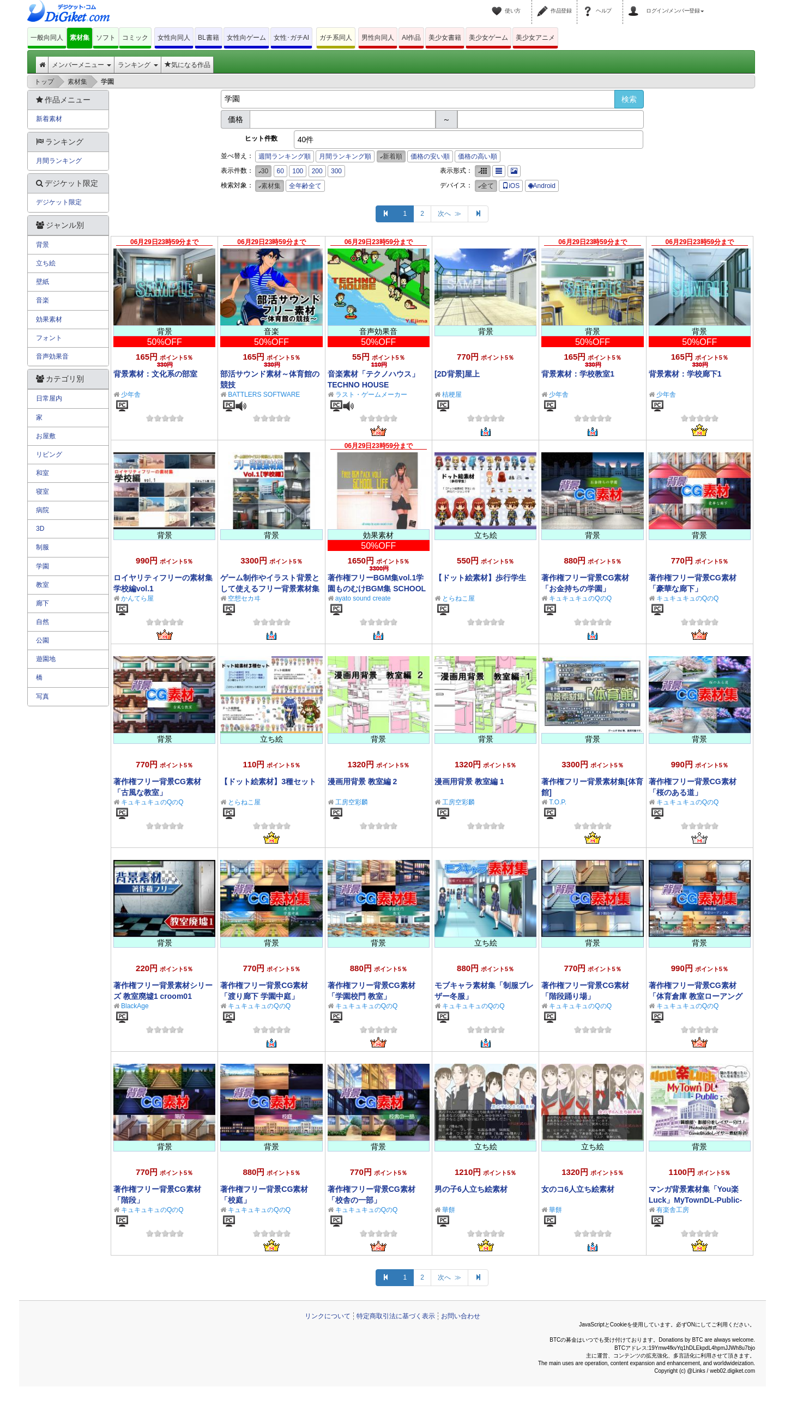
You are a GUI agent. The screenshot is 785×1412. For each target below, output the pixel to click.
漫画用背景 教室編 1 (469, 781)
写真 (42, 696)
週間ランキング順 (284, 156)
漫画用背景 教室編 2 (362, 781)
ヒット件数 (261, 138)
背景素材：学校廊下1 (685, 373)
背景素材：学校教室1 (577, 373)
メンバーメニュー (81, 65)
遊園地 (46, 659)
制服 (42, 547)
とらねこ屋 (458, 598)
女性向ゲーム (246, 37)
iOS (511, 186)
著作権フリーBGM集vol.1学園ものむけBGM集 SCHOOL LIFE (377, 588)
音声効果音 (52, 356)
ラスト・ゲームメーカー (371, 394)
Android (541, 186)
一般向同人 (47, 37)
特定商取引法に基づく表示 (396, 1316)
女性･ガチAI (291, 37)
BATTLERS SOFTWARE (264, 394)
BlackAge (135, 1006)
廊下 (42, 603)
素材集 (79, 37)
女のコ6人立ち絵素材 (577, 1189)
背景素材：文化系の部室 (155, 373)
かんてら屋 (137, 598)
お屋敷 (46, 436)
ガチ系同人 (335, 37)
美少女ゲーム (488, 37)
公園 (42, 640)
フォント (49, 338)
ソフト (106, 37)
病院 (42, 510)
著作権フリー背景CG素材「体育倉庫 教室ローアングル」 (695, 996)
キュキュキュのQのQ (580, 598)
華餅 (448, 1210)
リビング (49, 454)
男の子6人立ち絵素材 (471, 1189)
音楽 (42, 300)
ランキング (138, 65)
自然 (42, 622)
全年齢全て (305, 186)
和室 (42, 473)
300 (336, 171)
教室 (42, 585)
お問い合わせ (460, 1316)
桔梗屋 (452, 394)
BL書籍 (208, 37)
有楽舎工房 (672, 1210)
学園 (42, 566)
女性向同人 (174, 37)
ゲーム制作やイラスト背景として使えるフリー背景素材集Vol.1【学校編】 (269, 588)
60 (280, 171)
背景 (42, 245)
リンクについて (328, 1316)
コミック (135, 37)
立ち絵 (46, 263)
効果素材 (49, 319)
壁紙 (42, 282)
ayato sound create (363, 598)
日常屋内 (49, 398)
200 (317, 171)
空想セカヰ (244, 598)
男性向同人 (377, 37)
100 (297, 171)
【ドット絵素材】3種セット (268, 781)
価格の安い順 (430, 156)
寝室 (42, 491)
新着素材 (49, 119)
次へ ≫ (449, 213)
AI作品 (411, 37)
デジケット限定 (59, 202)
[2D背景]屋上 (457, 373)
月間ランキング (59, 161)
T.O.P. (557, 802)
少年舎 (131, 394)
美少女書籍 (444, 37)
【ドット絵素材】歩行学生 (480, 577)
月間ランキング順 (345, 156)
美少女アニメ (535, 37)
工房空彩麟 (351, 802)
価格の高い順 (477, 156)
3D (40, 528)
